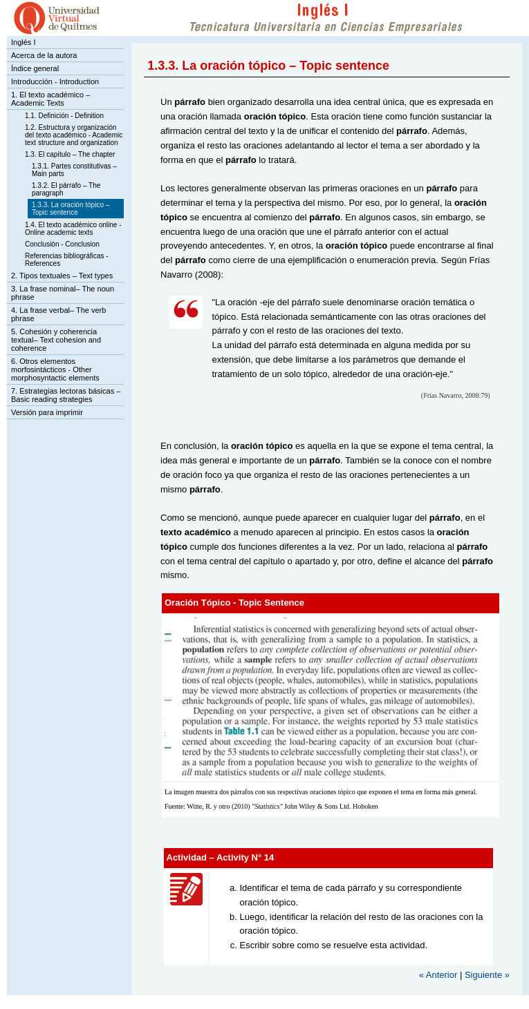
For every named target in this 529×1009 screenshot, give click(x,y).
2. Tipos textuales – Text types (62, 275)
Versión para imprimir (47, 412)
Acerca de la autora (44, 55)
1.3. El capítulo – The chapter (70, 154)
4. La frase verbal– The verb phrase (58, 314)
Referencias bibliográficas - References (67, 259)
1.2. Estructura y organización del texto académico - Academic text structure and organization (73, 135)
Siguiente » (487, 975)
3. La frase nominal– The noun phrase (62, 293)
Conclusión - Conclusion (62, 244)
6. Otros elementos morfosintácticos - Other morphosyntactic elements (55, 369)
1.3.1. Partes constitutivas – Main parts (74, 169)
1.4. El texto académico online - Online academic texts (73, 228)
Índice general (35, 68)
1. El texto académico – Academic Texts (50, 98)
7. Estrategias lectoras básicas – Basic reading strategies (65, 395)
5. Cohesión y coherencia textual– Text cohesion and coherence (56, 339)
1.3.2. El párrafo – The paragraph (66, 189)
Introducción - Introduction (55, 81)
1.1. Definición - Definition (64, 115)
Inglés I (23, 42)
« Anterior (438, 975)
